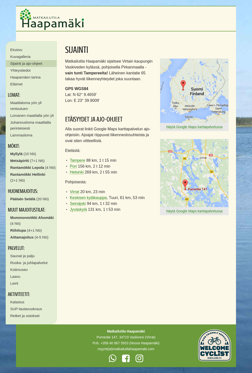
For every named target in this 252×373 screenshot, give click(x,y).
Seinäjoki (78, 203)
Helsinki (77, 172)
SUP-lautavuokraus (26, 309)
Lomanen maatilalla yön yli (32, 115)
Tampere (77, 160)
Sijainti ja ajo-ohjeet (26, 63)
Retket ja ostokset (25, 316)
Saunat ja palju (22, 256)
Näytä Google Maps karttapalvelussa (194, 127)
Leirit (14, 283)
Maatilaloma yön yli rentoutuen (26, 106)
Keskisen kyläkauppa (88, 198)
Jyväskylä (78, 209)
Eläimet (16, 84)
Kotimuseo (19, 269)
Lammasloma (21, 135)
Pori (73, 166)
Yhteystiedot (20, 70)
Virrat (74, 192)
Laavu (15, 276)
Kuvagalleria (20, 56)
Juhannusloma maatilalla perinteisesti (30, 125)
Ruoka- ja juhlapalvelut (29, 263)
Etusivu (16, 50)
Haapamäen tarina (25, 77)
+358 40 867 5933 (114, 343)
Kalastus (17, 302)
